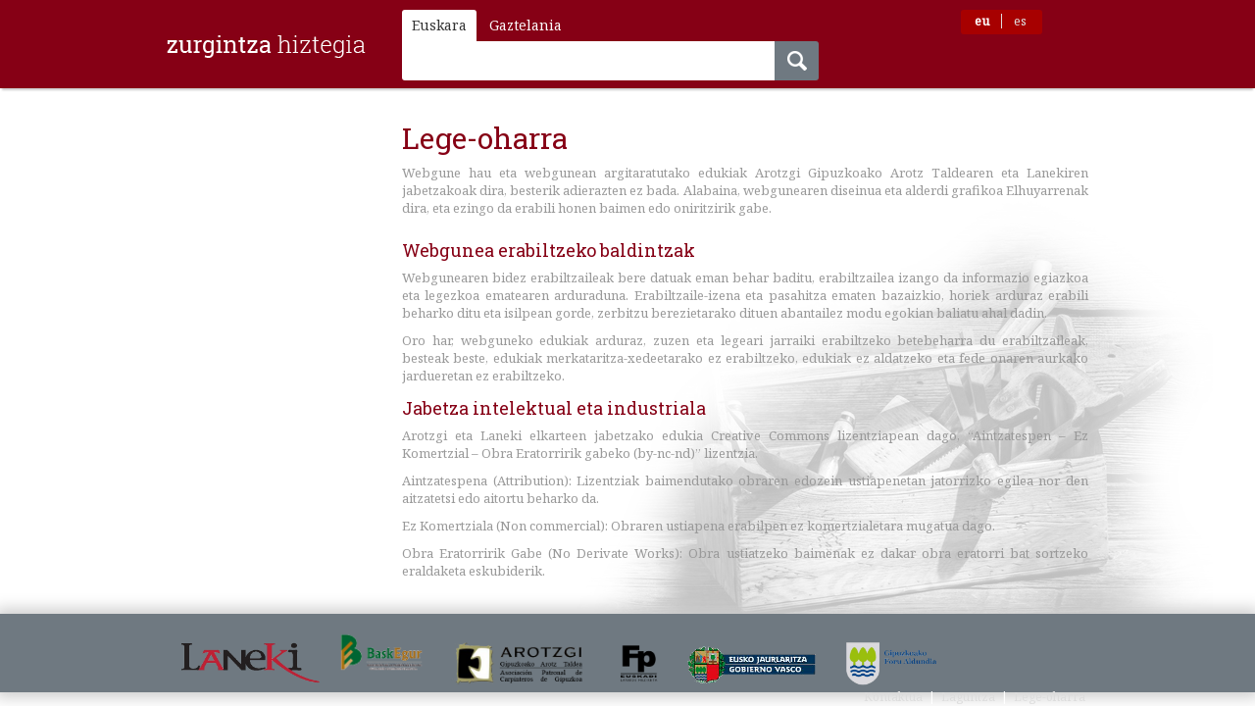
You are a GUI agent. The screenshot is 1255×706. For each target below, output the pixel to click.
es (1020, 21)
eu (982, 21)
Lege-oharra (1049, 696)
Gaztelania (525, 25)
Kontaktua (893, 696)
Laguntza (968, 696)
